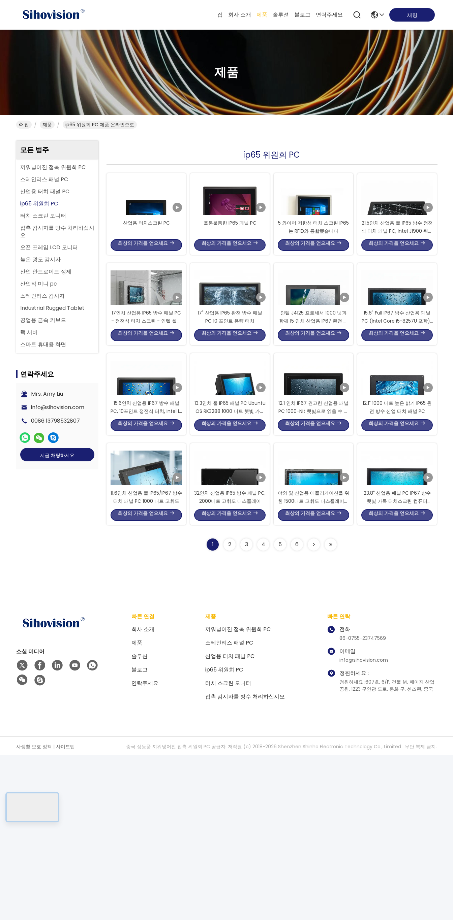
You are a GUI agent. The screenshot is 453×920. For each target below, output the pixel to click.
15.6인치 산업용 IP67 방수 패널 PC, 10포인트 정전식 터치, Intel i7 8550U (146, 533)
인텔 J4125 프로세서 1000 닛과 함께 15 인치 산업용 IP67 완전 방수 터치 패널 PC (313, 402)
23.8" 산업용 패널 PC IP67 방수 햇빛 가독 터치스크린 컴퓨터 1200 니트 (397, 664)
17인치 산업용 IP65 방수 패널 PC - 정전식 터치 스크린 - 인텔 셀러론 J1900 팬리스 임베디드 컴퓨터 (146, 402)
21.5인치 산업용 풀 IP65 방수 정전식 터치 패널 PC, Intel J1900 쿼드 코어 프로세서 (397, 270)
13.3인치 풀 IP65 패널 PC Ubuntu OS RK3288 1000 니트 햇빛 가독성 (230, 533)
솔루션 (281, 15)
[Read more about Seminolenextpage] (314, 710)
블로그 (302, 15)
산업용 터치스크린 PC (146, 262)
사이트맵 (65, 912)
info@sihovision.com (57, 407)
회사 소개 (239, 15)
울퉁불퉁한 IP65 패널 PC (230, 262)
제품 (261, 15)
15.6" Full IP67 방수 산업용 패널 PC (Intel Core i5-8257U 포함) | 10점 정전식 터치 (397, 402)
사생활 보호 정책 (34, 912)
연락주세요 (329, 15)
